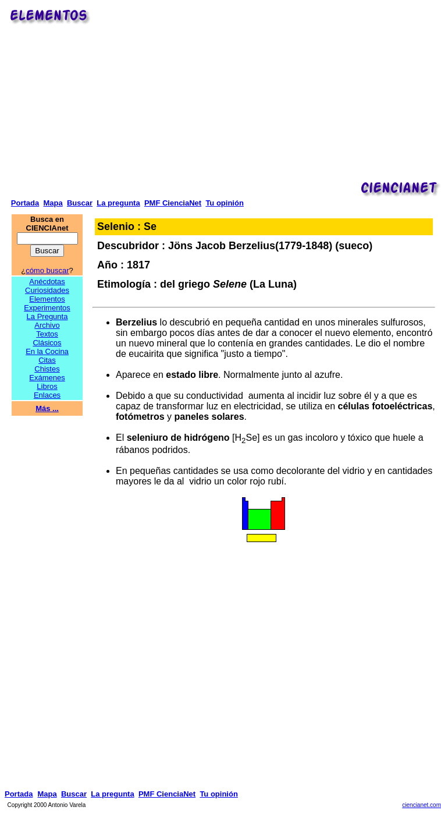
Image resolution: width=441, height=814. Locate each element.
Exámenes (47, 377)
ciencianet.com (421, 805)
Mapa (52, 203)
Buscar (80, 203)
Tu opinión (224, 203)
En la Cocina (47, 351)
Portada (25, 203)
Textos (47, 334)
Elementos (47, 299)
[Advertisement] (267, 96)
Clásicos (47, 342)
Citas (47, 360)
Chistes (46, 368)
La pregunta (118, 203)
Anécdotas (47, 281)
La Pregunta (47, 316)
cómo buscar (47, 270)
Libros (47, 386)
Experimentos (47, 307)
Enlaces (47, 395)
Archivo (46, 325)
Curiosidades (47, 290)
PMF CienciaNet (172, 203)
